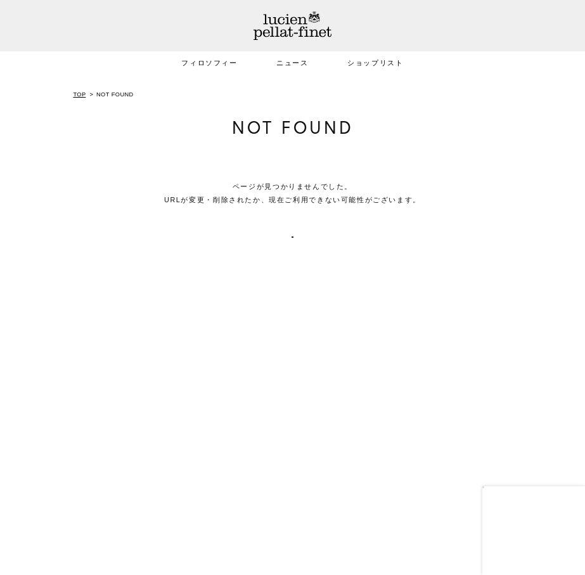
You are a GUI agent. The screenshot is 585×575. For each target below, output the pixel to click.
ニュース (292, 63)
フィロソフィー (209, 63)
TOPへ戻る (292, 246)
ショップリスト (375, 63)
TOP (79, 94)
